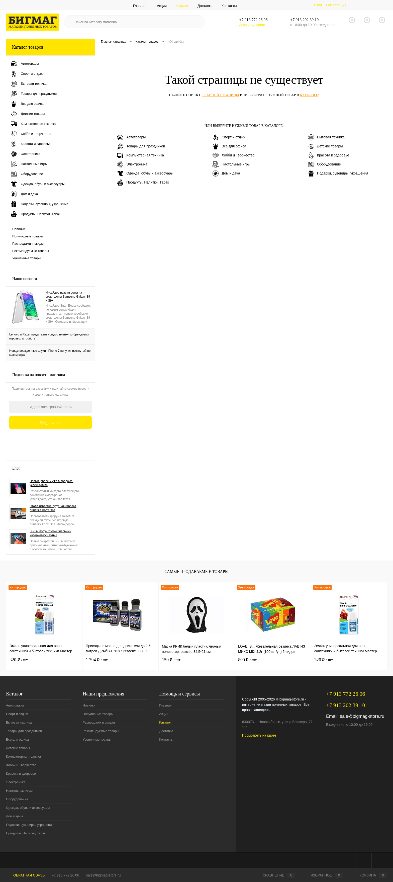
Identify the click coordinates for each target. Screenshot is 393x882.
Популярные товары (27, 236)
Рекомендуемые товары (30, 251)
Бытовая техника (326, 137)
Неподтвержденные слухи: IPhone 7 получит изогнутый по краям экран (49, 353)
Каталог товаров (50, 47)
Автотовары (131, 137)
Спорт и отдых (229, 137)
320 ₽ (19, 659)
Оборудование (324, 164)
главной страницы (220, 95)
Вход (318, 5)
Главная (139, 6)
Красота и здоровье (328, 155)
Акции (162, 6)
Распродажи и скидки (28, 243)
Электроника (132, 164)
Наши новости (24, 279)
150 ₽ (171, 659)
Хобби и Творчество (233, 155)
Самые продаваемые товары (196, 571)
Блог (16, 468)
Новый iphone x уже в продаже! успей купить (51, 483)
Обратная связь (25, 875)
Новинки (18, 229)
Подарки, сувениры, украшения (338, 173)
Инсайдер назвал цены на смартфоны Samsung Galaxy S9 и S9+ (68, 296)
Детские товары (325, 146)
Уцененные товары (26, 258)
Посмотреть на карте (259, 735)
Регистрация (336, 5)
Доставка (205, 6)
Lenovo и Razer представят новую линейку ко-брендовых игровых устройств (49, 336)
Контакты (229, 6)
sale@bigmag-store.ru (362, 716)
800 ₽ (247, 659)
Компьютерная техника (140, 155)
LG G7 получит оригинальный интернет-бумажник (50, 533)
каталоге (309, 95)
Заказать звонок (252, 25)
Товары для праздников (141, 146)
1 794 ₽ (97, 659)
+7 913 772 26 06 (65, 875)
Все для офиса (229, 146)
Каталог (182, 6)
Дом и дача (226, 173)
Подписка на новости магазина (38, 375)
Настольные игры (231, 164)
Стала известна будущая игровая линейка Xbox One (53, 508)
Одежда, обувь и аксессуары (145, 173)
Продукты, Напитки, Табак (143, 183)
